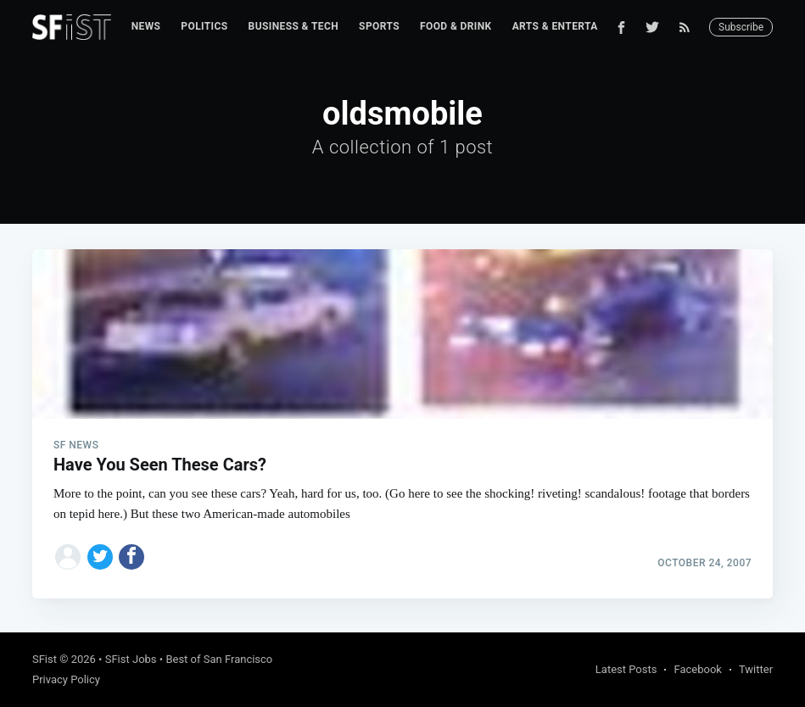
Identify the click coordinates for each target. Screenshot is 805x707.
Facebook (697, 669)
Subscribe (740, 27)
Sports (379, 26)
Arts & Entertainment (575, 26)
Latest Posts (626, 669)
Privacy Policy (66, 679)
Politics (204, 26)
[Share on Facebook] (131, 557)
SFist (44, 659)
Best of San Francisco (218, 659)
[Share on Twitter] (100, 557)
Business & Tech (294, 26)
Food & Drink (456, 26)
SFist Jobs (131, 659)
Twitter (756, 669)
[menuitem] (146, 26)
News (146, 26)
